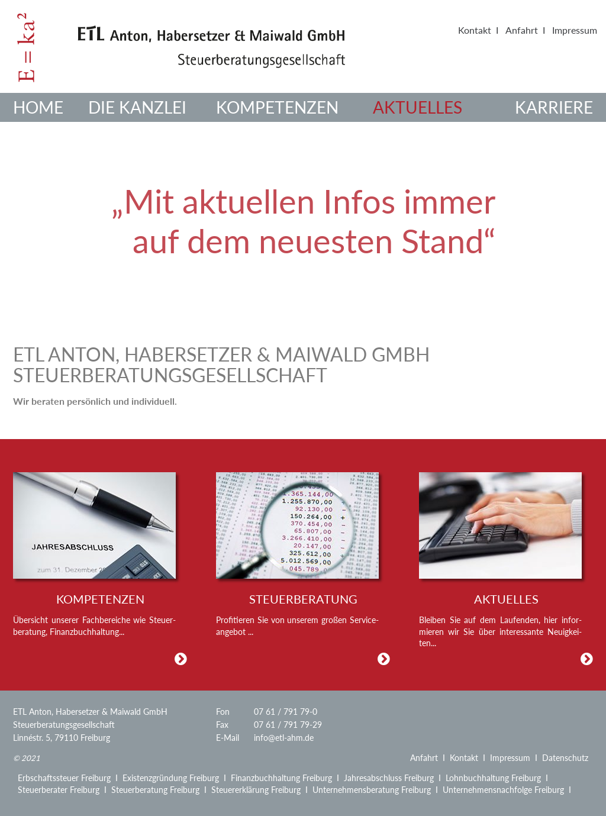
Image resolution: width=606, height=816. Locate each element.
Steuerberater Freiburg (58, 790)
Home (38, 107)
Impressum (574, 30)
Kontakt (474, 30)
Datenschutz (565, 758)
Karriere (554, 107)
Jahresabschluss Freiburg (389, 778)
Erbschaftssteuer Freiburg (64, 778)
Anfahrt (521, 30)
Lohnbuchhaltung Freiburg (493, 778)
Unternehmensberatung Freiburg (371, 790)
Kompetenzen (277, 107)
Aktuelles (417, 107)
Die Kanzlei (137, 107)
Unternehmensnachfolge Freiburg (503, 790)
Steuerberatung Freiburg (155, 790)
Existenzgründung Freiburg (171, 778)
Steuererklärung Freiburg (256, 790)
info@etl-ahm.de (284, 738)
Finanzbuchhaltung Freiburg (281, 778)
